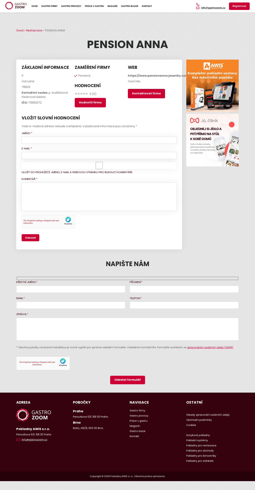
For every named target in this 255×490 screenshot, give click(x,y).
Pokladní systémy (197, 440)
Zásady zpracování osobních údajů (208, 415)
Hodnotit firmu (90, 102)
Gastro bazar (129, 6)
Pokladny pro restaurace (201, 445)
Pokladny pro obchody (200, 450)
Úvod (35, 6)
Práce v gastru (94, 6)
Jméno (27, 133)
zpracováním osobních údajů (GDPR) (210, 347)
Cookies (191, 425)
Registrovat (239, 6)
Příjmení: (135, 282)
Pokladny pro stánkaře (200, 461)
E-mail (27, 148)
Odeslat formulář (127, 380)
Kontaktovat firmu (146, 93)
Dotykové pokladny (198, 435)
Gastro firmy (49, 6)
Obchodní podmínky (199, 420)
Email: (20, 298)
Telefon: (135, 298)
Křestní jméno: (26, 282)
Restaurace (34, 30)
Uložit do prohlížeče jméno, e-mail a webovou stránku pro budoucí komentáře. (77, 172)
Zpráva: (21, 314)
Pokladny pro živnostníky (201, 456)
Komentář (29, 179)
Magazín (112, 6)
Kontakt (147, 6)
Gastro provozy (71, 6)
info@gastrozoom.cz (213, 7)
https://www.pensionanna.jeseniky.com (158, 76)
